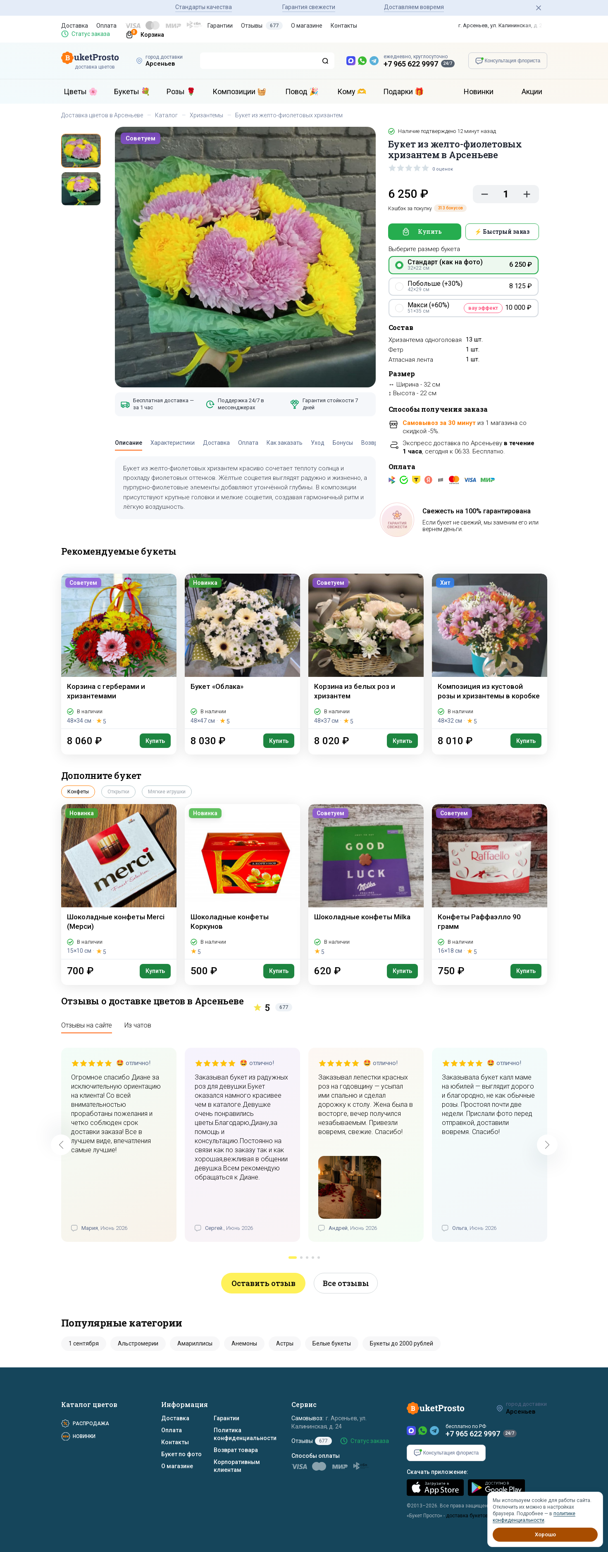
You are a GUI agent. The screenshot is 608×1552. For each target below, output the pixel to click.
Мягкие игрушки (167, 792)
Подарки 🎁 (403, 91)
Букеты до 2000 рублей (401, 1343)
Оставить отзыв (263, 1283)
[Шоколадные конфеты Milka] (366, 881)
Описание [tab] (128, 442)
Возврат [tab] (372, 442)
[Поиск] (325, 61)
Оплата (106, 25)
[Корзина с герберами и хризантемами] (119, 651)
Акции (532, 91)
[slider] (408, 167)
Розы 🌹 (181, 91)
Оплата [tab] (248, 442)
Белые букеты (331, 1343)
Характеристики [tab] (172, 442)
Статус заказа (91, 34)
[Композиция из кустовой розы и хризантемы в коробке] (489, 651)
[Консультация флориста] (507, 60)
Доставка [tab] (216, 442)
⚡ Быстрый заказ (501, 231)
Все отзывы (346, 1283)
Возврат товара (236, 1450)
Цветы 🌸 (81, 91)
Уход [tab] (317, 442)
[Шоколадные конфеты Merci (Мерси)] (119, 881)
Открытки (118, 792)
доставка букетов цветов (476, 1516)
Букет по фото (181, 1454)
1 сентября (84, 1343)
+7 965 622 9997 (411, 63)
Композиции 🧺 (239, 91)
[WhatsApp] (422, 1430)
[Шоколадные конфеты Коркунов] (242, 881)
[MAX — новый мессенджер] (350, 60)
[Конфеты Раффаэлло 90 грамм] (489, 881)
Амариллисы (194, 1343)
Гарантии (220, 25)
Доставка (74, 25)
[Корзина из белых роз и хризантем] (366, 651)
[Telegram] (434, 1430)
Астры (284, 1343)
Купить (430, 231)
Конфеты (78, 792)
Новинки (479, 91)
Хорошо (545, 1534)
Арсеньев (160, 63)
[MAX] (411, 1430)
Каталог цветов (89, 1404)
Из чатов (137, 1025)
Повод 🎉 (301, 91)
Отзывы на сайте (86, 1025)
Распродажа (91, 1423)
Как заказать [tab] (285, 442)
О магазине (306, 25)
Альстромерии (138, 1343)
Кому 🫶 (351, 91)
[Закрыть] (538, 7)
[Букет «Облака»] (242, 651)
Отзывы (262, 25)
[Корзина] (141, 34)
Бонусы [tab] (343, 442)
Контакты (344, 25)
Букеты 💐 (132, 91)
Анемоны (244, 1343)
